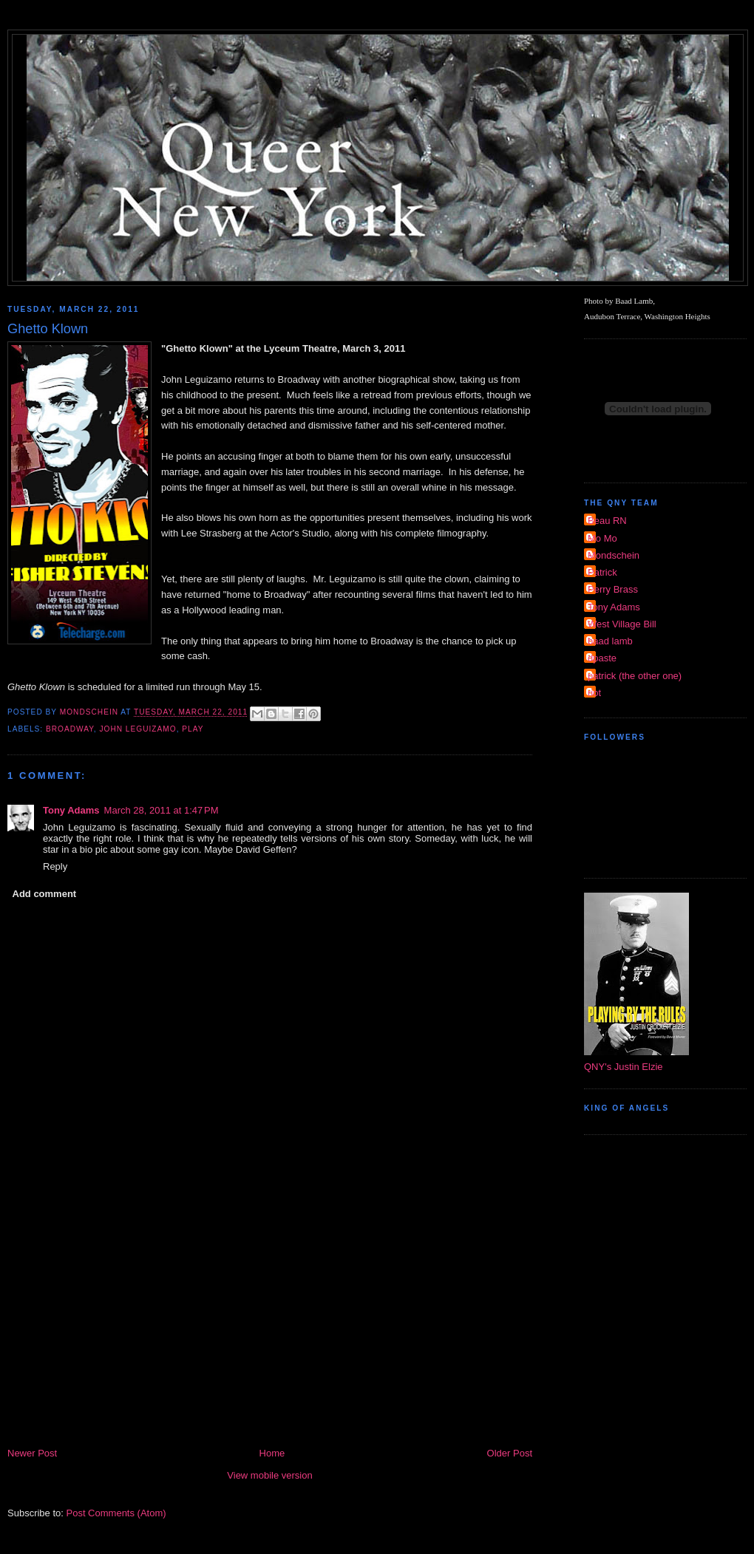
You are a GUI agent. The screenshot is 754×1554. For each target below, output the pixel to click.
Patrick (602, 572)
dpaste (602, 658)
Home (272, 1453)
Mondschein (613, 555)
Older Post (509, 1453)
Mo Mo (602, 538)
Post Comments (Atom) (116, 1513)
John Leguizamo (137, 729)
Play (192, 729)
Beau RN (607, 520)
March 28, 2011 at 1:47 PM (161, 810)
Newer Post (32, 1453)
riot (594, 692)
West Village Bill (622, 624)
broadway (70, 729)
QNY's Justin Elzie (623, 1066)
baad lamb (610, 641)
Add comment (45, 893)
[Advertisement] (269, 1334)
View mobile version (269, 1475)
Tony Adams (71, 810)
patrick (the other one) (635, 675)
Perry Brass (613, 589)
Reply (55, 866)
